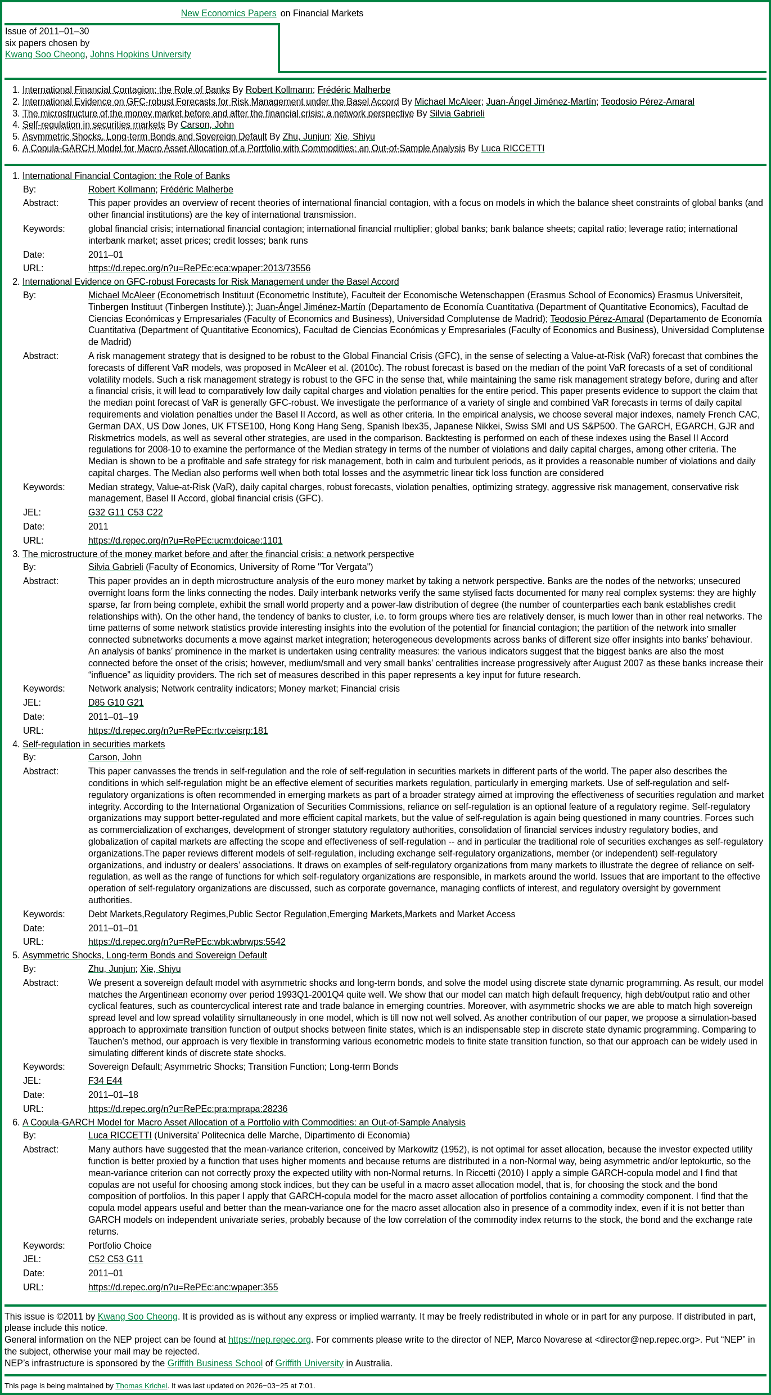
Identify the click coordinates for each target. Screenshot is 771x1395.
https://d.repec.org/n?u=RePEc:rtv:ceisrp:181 (178, 730)
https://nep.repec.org (269, 1339)
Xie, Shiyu (355, 136)
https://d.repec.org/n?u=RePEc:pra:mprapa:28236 (187, 1109)
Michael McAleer (447, 101)
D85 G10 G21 (116, 702)
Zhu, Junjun (306, 136)
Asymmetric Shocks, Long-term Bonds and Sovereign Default (144, 136)
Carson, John (207, 124)
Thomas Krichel (141, 1385)
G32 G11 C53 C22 (125, 512)
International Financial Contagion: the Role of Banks (126, 90)
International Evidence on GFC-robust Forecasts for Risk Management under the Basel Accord (210, 101)
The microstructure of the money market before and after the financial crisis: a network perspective (218, 113)
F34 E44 (105, 1081)
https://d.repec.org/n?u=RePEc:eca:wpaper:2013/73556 (199, 268)
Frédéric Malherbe (354, 90)
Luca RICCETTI (512, 148)
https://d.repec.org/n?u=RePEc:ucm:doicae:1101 (185, 540)
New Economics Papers (229, 13)
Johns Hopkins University (140, 54)
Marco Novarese (549, 1339)
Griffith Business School (215, 1363)
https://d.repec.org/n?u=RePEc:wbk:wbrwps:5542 (187, 942)
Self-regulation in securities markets (93, 124)
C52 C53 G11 (115, 1259)
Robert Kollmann (279, 90)
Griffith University (309, 1363)
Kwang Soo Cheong (45, 54)
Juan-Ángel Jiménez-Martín (541, 101)
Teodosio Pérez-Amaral (648, 101)
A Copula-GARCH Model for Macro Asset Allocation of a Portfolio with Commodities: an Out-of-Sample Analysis (244, 148)
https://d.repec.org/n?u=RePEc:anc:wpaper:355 (183, 1287)
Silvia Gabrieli (457, 113)
